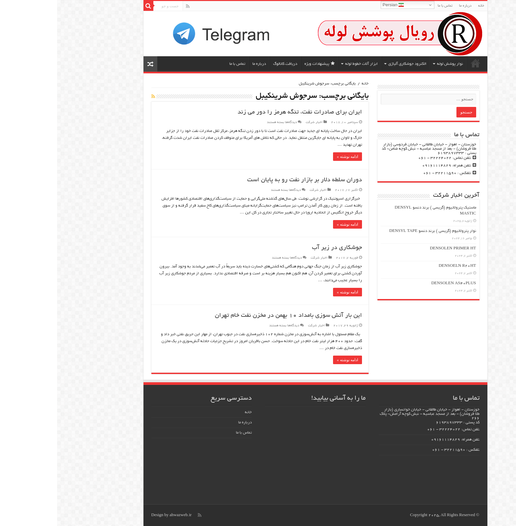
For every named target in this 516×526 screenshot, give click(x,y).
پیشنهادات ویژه (262, 63)
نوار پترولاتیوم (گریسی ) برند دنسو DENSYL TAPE (375, 231)
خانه (424, 6)
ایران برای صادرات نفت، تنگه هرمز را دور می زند (242, 112)
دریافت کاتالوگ (228, 64)
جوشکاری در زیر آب (280, 248)
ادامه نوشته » (290, 156)
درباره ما (408, 6)
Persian (336, 5)
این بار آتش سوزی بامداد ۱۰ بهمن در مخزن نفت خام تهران (231, 316)
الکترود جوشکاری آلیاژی (350, 64)
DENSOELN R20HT (400, 266)
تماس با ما (387, 6)
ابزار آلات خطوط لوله (304, 64)
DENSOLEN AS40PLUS (396, 283)
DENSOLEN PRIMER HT (396, 248)
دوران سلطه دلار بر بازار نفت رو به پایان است (247, 180)
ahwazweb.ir (123, 515)
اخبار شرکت (256, 122)
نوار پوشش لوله (393, 64)
